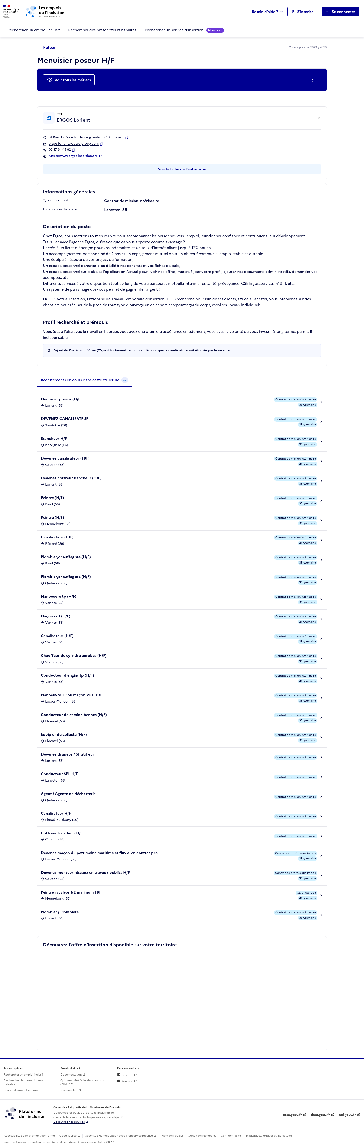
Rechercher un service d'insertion (184, 30)
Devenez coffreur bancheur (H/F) (71, 478)
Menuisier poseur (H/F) (61, 399)
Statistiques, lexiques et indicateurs (269, 1136)
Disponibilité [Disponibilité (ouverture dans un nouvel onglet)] (68, 1090)
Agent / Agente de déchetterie (68, 793)
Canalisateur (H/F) (57, 537)
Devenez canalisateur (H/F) (65, 458)
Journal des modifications (21, 1090)
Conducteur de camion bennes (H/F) (74, 714)
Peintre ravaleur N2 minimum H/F (71, 892)
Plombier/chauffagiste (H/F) (66, 557)
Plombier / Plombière (60, 912)
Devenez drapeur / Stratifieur (67, 754)
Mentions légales (172, 1136)
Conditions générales (202, 1136)
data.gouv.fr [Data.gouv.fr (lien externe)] (320, 1114)
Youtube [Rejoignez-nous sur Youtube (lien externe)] (125, 1081)
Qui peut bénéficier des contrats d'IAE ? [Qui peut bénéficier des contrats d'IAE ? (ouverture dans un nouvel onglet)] (82, 1082)
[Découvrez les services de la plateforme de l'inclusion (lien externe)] (26, 1113)
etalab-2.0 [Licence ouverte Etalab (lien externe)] (103, 1142)
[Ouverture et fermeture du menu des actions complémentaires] (313, 79)
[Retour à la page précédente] (48, 47)
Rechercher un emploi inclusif (33, 30)
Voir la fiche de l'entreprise (182, 169)
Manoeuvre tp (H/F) (58, 596)
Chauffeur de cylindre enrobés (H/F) (74, 655)
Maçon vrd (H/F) (55, 616)
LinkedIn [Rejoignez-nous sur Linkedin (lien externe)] (125, 1075)
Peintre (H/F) (52, 497)
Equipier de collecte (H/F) (64, 734)
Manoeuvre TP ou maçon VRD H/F (71, 695)
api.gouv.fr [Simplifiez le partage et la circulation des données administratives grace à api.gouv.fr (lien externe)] (347, 1114)
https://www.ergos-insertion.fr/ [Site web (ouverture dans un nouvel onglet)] (73, 156)
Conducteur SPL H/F (59, 774)
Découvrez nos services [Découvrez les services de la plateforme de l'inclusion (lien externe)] (68, 1122)
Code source (68, 1136)
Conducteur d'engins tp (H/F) (67, 675)
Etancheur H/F (54, 438)
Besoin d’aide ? (265, 11)
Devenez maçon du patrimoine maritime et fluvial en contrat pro (99, 853)
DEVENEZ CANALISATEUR (65, 419)
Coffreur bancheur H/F (62, 833)
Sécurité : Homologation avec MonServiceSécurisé (119, 1136)
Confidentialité (231, 1136)
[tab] (84, 380)
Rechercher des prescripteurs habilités (102, 30)
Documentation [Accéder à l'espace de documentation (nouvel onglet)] (71, 1075)
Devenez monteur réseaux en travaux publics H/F (85, 872)
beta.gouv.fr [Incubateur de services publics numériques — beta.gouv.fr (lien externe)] (292, 1114)
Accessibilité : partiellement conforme (29, 1136)
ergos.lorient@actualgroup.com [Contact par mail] (74, 143)
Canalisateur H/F (56, 813)
